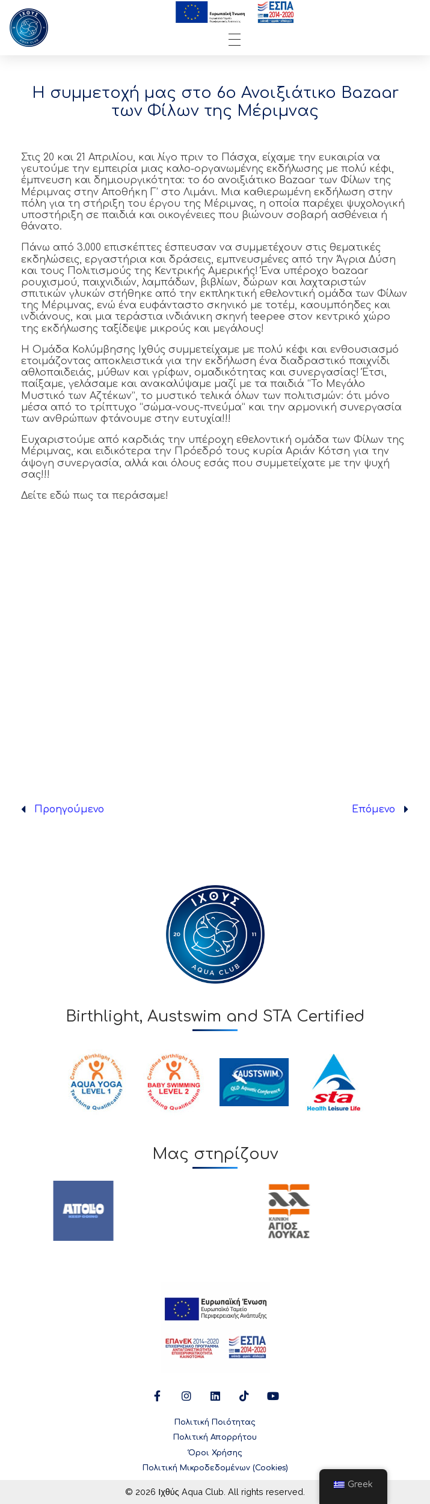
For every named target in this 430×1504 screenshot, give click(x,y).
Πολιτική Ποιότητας (215, 1422)
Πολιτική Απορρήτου (215, 1437)
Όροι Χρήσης (215, 1453)
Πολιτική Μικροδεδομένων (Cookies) (215, 1468)
